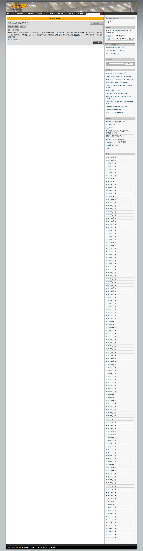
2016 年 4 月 (110, 382)
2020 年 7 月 (110, 248)
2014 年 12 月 (110, 431)
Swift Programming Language (115, 139)
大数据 (50, 13)
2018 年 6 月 (110, 303)
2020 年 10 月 (110, 245)
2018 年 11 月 (110, 288)
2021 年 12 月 (110, 218)
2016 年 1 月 (110, 391)
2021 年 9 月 (110, 224)
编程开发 (30, 13)
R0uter (17, 26)
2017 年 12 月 (110, 321)
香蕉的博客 (109, 128)
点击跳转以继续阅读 (14, 40)
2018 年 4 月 (110, 309)
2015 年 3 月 (110, 422)
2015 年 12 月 (110, 394)
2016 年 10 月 (110, 364)
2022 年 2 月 (110, 212)
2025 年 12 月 (110, 157)
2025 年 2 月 (110, 172)
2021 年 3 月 (110, 233)
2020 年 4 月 (110, 257)
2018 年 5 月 (110, 306)
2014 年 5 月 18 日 (96, 23)
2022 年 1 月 (110, 215)
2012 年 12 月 (110, 501)
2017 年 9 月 (110, 330)
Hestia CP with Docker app (114, 109)
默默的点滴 (109, 136)
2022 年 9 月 (110, 203)
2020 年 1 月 (110, 263)
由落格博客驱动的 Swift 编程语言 (116, 50)
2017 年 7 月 (110, 336)
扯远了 (108, 148)
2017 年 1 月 (110, 355)
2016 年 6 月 (110, 376)
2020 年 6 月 (110, 251)
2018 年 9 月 (110, 294)
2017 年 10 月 (110, 327)
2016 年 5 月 (110, 379)
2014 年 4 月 (110, 452)
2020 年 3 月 (110, 260)
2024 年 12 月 (110, 178)
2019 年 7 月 (110, 270)
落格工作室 (11, 13)
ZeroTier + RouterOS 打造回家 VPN (117, 93)
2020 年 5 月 (110, 254)
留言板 (71, 13)
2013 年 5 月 (110, 486)
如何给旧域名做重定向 (113, 90)
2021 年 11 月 (110, 221)
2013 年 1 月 (110, 498)
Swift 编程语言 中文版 (112, 131)
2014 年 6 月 (110, 446)
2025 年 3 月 (110, 169)
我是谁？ (80, 13)
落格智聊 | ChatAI (111, 36)
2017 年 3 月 (110, 349)
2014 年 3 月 (110, 455)
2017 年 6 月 (110, 340)
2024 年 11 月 (110, 181)
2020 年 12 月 (110, 242)
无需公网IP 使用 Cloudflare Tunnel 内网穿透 (119, 79)
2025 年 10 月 (110, 160)
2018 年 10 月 (110, 291)
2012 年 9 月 (110, 507)
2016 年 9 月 (110, 367)
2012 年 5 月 (110, 516)
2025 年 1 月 (110, 175)
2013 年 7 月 (110, 480)
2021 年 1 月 (110, 239)
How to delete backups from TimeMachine (118, 76)
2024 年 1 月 (110, 187)
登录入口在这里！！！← (113, 53)
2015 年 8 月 (110, 407)
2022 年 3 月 (110, 209)
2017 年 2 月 (110, 352)
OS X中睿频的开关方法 (19, 23)
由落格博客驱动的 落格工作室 (115, 47)
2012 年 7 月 (110, 513)
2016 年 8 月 (110, 370)
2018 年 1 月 (110, 318)
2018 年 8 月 (110, 297)
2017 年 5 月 (110, 343)
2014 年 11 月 (110, 434)
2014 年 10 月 (110, 437)
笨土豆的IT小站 (110, 125)
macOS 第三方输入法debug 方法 (116, 73)
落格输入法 (109, 145)
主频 (34, 33)
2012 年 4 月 (110, 519)
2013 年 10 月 (110, 470)
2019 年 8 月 (110, 267)
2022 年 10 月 (110, 200)
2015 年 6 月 (110, 413)
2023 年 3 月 (110, 190)
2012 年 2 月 (110, 525)
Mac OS (22, 26)
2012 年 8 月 (110, 510)
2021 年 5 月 (110, 227)
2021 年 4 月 (110, 230)
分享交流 (20, 13)
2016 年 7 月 (110, 373)
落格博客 (19, 6)
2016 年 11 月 (110, 361)
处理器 (76, 35)
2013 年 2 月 (110, 495)
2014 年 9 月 (110, 440)
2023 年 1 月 (110, 193)
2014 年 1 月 (110, 461)
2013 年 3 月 (110, 492)
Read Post (98, 43)
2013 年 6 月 (110, 483)
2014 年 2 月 (110, 458)
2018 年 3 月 (110, 312)
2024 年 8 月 (110, 184)
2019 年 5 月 (110, 276)
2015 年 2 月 (110, 425)
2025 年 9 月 (110, 163)
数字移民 (108, 122)
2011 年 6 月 (110, 534)
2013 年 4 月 (110, 489)
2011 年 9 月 (110, 531)
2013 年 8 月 (110, 477)
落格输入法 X (110, 39)
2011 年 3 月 (110, 537)
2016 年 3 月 (110, 385)
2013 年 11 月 (110, 467)
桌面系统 (60, 13)
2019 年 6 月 (110, 273)
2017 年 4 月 (110, 346)
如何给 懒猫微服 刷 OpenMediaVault (117, 82)
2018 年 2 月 (110, 315)
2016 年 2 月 (110, 388)
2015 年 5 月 (110, 416)
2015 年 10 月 (110, 400)
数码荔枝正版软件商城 (113, 31)
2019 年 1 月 (110, 285)
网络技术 (41, 13)
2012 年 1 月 (110, 528)
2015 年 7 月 (110, 410)
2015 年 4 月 (110, 419)
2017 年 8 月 (110, 333)
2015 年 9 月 (110, 403)
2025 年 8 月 (110, 166)
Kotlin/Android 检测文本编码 (114, 113)
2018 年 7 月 (110, 300)
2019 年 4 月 (110, 279)
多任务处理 (60, 33)
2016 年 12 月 (110, 358)
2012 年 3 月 (110, 522)
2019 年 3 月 (110, 282)
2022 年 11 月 (110, 196)
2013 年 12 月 (110, 464)
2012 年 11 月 (110, 504)
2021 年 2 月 (110, 236)
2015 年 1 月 (110, 428)
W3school (109, 142)
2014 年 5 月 (110, 449)
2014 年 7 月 (110, 443)
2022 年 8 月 (110, 206)
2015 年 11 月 (110, 397)
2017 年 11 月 (110, 324)
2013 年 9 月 (110, 474)
